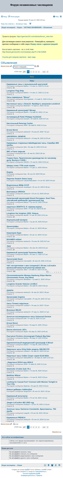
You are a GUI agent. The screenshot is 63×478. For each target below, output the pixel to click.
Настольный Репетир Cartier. (20, 123)
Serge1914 (27, 391)
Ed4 (25, 318)
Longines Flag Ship (15, 91)
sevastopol (27, 187)
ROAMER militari (14, 239)
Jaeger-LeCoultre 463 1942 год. (20, 402)
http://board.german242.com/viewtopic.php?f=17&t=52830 (24, 52)
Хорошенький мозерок (17, 220)
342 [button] (44, 72)
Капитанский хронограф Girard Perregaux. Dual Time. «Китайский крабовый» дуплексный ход (31, 199)
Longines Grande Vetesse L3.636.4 (22, 284)
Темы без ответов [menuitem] (7, 24)
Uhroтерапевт (28, 99)
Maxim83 (27, 106)
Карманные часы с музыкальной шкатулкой (27, 84)
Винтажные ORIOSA (16, 192)
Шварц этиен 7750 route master (21, 165)
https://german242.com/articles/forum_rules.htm (35, 37)
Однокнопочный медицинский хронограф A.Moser (30, 343)
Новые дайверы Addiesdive (19, 389)
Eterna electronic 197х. (17, 330)
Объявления (9, 62)
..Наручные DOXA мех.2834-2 (20, 362)
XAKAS (26, 162)
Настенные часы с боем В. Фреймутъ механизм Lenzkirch (33, 104)
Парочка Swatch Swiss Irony (19, 179)
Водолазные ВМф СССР (18, 185)
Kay (25, 174)
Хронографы (13, 226)
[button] (24, 71)
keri (25, 153)
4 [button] (36, 72)
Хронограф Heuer (15, 259)
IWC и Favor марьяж (16, 151)
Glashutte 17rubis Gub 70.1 (19, 369)
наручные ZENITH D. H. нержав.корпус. (24, 207)
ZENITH (10, 290)
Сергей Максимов (30, 180)
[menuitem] (4, 16)
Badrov (26, 86)
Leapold (26, 413)
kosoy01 (26, 119)
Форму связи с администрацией (44, 44)
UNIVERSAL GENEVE (16, 136)
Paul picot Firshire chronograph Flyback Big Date (28, 336)
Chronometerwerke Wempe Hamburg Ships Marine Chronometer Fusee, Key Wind (29, 276)
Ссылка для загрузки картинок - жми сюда (19, 57)
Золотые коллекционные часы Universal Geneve (29, 316)
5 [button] (38, 72)
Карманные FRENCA (16, 417)
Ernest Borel (12, 130)
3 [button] (33, 72)
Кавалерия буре (14, 233)
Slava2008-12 (28, 358)
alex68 (26, 215)
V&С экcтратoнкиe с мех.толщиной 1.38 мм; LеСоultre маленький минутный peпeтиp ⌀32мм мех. (31, 266)
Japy (9, 246)
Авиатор (26, 386)
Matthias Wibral (13, 375)
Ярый (25, 331)
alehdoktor (27, 279)
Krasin (26, 325)
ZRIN (25, 125)
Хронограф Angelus (16, 297)
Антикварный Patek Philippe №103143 (24, 117)
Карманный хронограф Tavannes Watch (25, 252)
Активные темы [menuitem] (21, 24)
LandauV (27, 305)
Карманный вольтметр (17, 396)
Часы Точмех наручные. (18, 303)
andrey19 (27, 132)
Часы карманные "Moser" (18, 97)
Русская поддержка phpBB (31, 473)
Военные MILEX (14, 310)
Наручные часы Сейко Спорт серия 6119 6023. (28, 356)
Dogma (10, 172)
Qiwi (25, 147)
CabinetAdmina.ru (40, 471)
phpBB (27, 469)
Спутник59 (27, 261)
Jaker (25, 269)
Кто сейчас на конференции (13, 437)
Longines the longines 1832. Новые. (23, 213)
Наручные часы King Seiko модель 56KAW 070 (28, 349)
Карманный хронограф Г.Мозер (21, 110)
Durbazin (27, 404)
